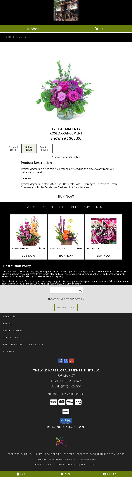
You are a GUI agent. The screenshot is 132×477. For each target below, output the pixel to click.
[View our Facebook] (60, 362)
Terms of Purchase (66, 464)
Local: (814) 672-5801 (66, 386)
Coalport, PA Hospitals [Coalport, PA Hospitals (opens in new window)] (59, 454)
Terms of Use (89, 464)
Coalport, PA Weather (49, 459)
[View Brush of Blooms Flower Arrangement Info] (66, 231)
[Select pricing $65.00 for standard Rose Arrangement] (13, 148)
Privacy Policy (44, 464)
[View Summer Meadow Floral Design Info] (28, 231)
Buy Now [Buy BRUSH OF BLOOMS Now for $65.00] (66, 256)
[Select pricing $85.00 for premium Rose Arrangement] (44, 148)
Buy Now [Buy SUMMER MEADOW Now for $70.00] (28, 256)
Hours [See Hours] (110, 474)
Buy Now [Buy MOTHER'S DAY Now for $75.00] (104, 256)
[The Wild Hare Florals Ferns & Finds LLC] (66, 20)
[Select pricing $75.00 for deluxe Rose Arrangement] (29, 148)
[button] (66, 421)
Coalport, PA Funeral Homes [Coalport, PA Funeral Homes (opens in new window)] (25, 454)
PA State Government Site (80, 459)
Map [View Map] (66, 474)
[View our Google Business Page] (66, 362)
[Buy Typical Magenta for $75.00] (66, 196)
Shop (33, 28)
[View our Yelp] (71, 362)
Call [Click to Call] (22, 474)
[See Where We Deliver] (66, 307)
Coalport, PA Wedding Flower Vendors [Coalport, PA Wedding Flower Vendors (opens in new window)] (101, 454)
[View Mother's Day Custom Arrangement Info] (103, 231)
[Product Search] (66, 290)
